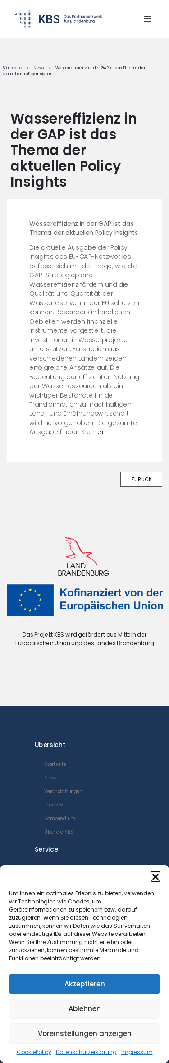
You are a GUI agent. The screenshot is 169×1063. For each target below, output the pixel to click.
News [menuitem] (51, 777)
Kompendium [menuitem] (60, 818)
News (38, 67)
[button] (155, 875)
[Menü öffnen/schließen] (147, 18)
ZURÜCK (141, 479)
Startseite (12, 67)
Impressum (137, 1052)
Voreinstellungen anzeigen (85, 1033)
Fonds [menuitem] (54, 805)
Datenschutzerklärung (86, 1052)
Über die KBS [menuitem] (59, 832)
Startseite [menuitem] (55, 764)
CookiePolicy (34, 1052)
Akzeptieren (84, 984)
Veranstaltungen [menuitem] (64, 791)
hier (98, 431)
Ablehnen (85, 1008)
